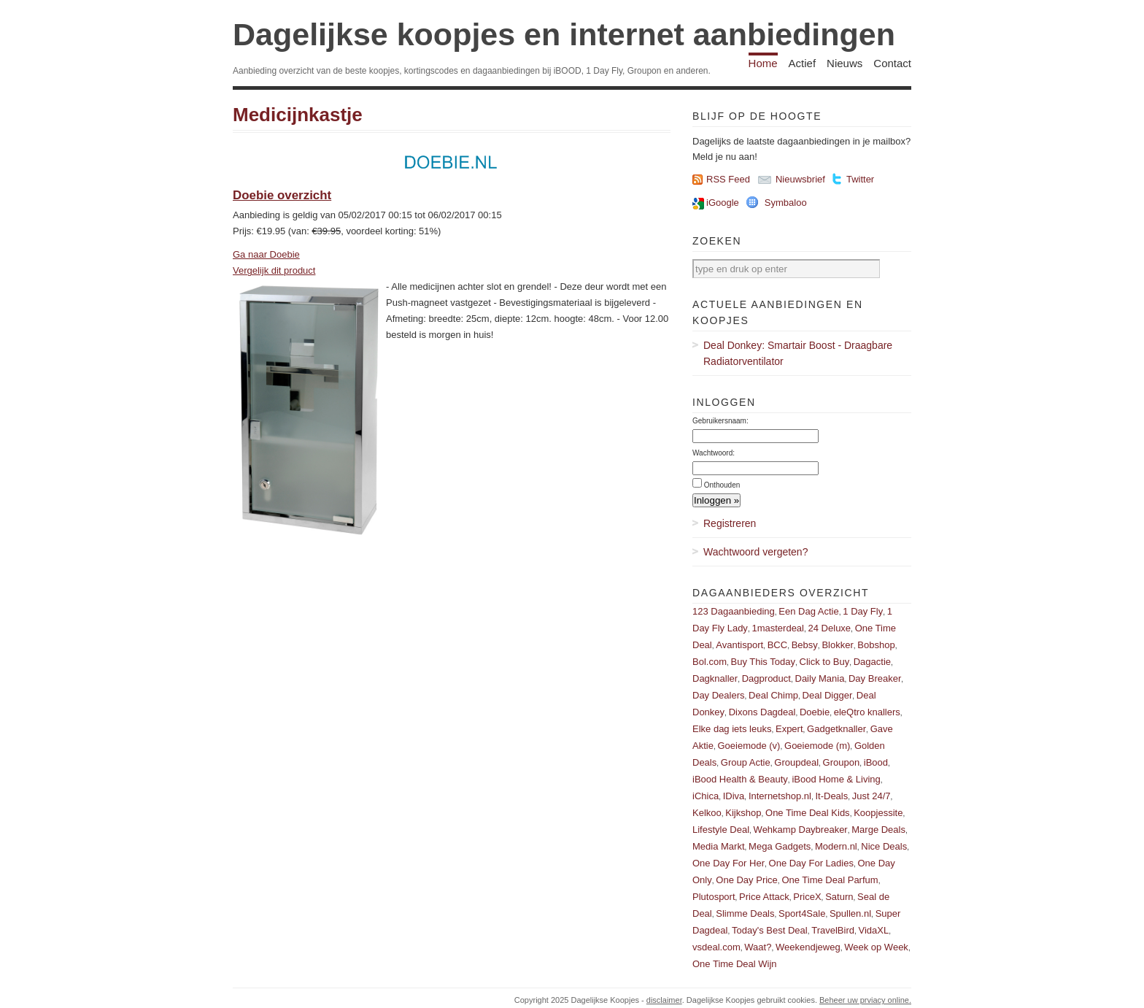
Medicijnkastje (298, 115)
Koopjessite (878, 812)
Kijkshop (743, 812)
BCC (777, 644)
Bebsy (805, 644)
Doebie (815, 712)
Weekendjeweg (808, 947)
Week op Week (876, 947)
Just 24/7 (871, 795)
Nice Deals (884, 846)
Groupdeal (796, 762)
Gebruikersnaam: (720, 421)
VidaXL (874, 930)
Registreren (729, 523)
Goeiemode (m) (817, 745)
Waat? (757, 947)
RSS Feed (728, 179)
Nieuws (844, 63)
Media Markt (718, 846)
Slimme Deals (745, 913)
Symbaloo (786, 202)
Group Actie (745, 762)
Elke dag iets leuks (731, 728)
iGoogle (722, 202)
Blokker (837, 644)
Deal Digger (828, 695)
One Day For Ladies (811, 863)
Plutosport (713, 896)
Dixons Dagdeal (762, 712)
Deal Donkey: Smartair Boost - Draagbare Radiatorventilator (797, 353)
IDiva (734, 795)
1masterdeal (777, 628)
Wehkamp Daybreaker (801, 829)
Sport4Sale (801, 913)
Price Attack (764, 896)
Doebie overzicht (282, 195)
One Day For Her (728, 863)
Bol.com (709, 661)
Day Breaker (875, 678)
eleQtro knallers (867, 712)
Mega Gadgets (780, 846)
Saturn (839, 896)
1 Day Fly (863, 611)
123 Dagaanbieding (733, 611)
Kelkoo (707, 812)
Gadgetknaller (836, 728)
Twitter (860, 179)
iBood (876, 762)
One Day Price (747, 879)
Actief (802, 63)
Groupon (841, 762)
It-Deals (831, 795)
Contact (892, 63)
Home (763, 63)
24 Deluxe (829, 628)
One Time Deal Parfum (829, 879)
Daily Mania (820, 678)
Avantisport (739, 644)
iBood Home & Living (836, 779)
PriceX (807, 896)
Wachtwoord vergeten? (755, 552)
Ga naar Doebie (266, 254)
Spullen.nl (850, 913)
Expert (789, 728)
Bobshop (875, 644)
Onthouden (722, 485)
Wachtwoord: (713, 453)
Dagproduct (766, 678)
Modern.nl (836, 846)
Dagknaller (715, 678)
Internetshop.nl (780, 795)
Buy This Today (763, 661)
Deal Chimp (773, 695)
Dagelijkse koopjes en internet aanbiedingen (564, 34)
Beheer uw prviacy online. (865, 1000)
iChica (705, 795)
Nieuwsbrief (800, 179)
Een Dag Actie (808, 611)
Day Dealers (718, 695)
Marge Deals (878, 829)
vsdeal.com (716, 947)
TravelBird (832, 930)
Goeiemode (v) (748, 745)
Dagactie (872, 661)
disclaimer (664, 1000)
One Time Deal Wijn (734, 963)
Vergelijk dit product (274, 270)
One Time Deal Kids (807, 812)
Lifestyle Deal (720, 829)
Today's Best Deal (770, 930)
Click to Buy (825, 661)
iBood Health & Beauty (740, 779)
